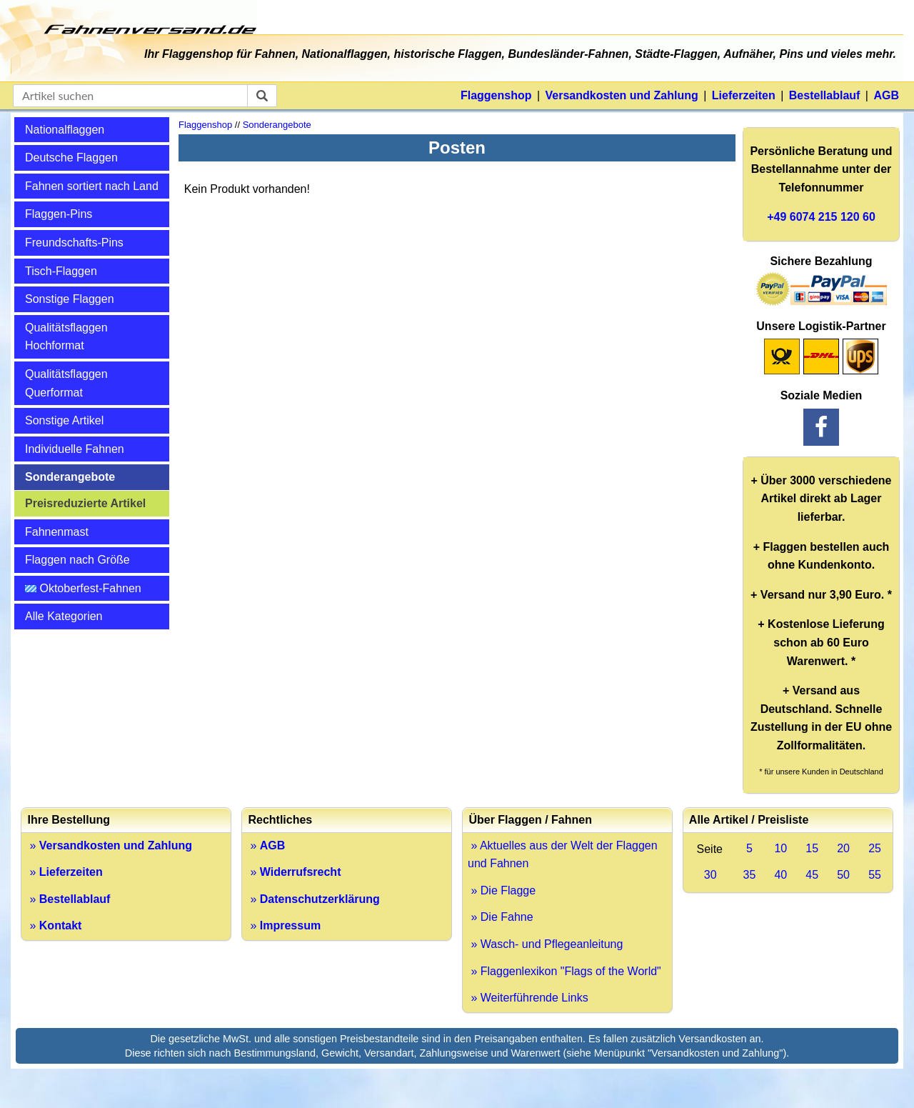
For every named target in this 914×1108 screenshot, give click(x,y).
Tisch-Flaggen (61, 271)
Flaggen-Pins (58, 214)
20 (843, 848)
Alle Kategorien (64, 616)
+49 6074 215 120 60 (821, 217)
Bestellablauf (824, 95)
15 (811, 848)
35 (749, 875)
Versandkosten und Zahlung (622, 95)
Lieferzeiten (743, 95)
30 (710, 875)
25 (874, 848)
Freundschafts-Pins (74, 242)
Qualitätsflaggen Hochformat (66, 336)
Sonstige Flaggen (69, 299)
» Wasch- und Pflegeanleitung (545, 944)
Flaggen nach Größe (77, 560)
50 (843, 875)
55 (874, 875)
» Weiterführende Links (528, 998)
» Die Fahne (500, 917)
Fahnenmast (57, 532)
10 (780, 848)
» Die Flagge (502, 890)
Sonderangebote (70, 477)
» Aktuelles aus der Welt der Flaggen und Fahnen (563, 854)
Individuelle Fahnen (74, 449)
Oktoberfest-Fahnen (83, 588)
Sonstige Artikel (64, 420)
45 (811, 875)
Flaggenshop (496, 95)
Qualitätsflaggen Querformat (66, 383)
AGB (886, 95)
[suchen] (262, 95)
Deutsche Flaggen (71, 157)
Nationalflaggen (64, 130)
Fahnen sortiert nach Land (92, 186)
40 (780, 875)
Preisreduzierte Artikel (85, 503)
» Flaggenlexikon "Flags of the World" (564, 971)
